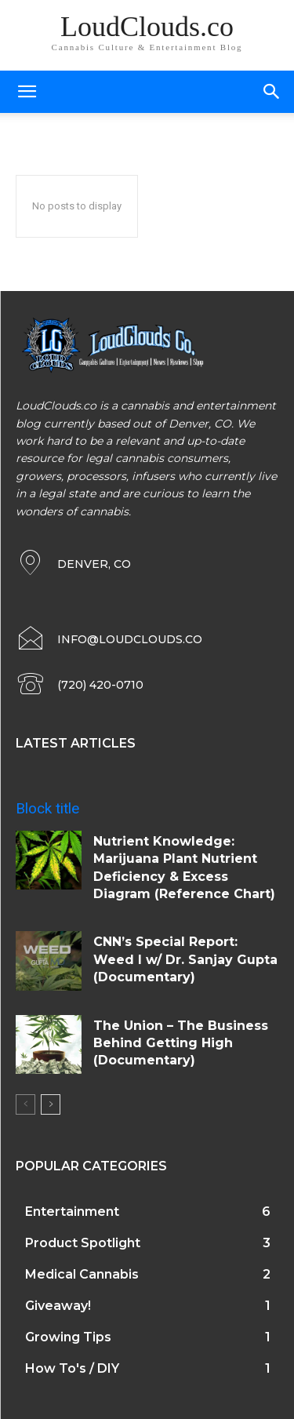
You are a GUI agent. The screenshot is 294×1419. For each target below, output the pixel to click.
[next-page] (50, 1104)
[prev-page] (25, 1104)
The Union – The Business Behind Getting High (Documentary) (180, 1043)
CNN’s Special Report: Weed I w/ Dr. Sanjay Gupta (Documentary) (185, 959)
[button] (272, 92)
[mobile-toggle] (27, 92)
